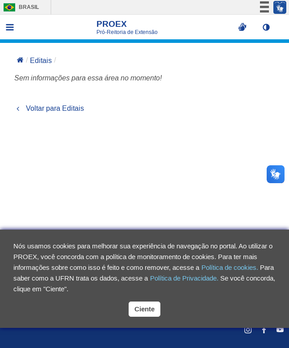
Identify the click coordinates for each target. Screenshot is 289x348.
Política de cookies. (229, 267)
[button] (268, 27)
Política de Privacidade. (184, 278)
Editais (41, 60)
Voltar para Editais (49, 108)
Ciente (144, 309)
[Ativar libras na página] (242, 27)
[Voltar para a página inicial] (20, 60)
